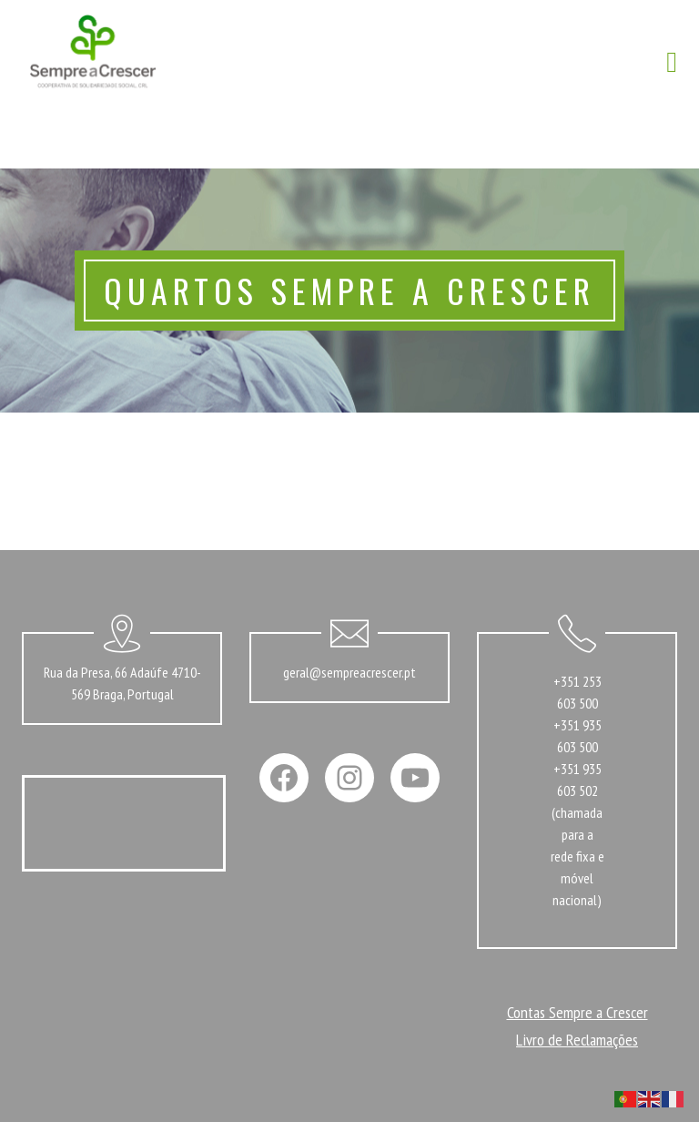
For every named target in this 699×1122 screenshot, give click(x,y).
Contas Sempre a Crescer (577, 1012)
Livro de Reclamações (577, 1039)
